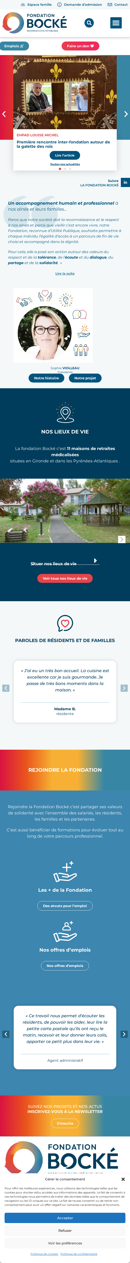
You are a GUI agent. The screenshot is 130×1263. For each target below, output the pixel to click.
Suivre (113, 181)
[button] (123, 1179)
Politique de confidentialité (78, 1254)
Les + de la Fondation (65, 890)
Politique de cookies (44, 1254)
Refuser (65, 1230)
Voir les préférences (65, 1243)
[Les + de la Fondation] (65, 871)
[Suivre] (125, 182)
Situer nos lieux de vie (54, 563)
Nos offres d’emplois (65, 950)
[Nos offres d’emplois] (65, 931)
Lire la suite (65, 273)
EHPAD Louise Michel (38, 135)
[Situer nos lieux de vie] (96, 560)
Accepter (65, 1218)
